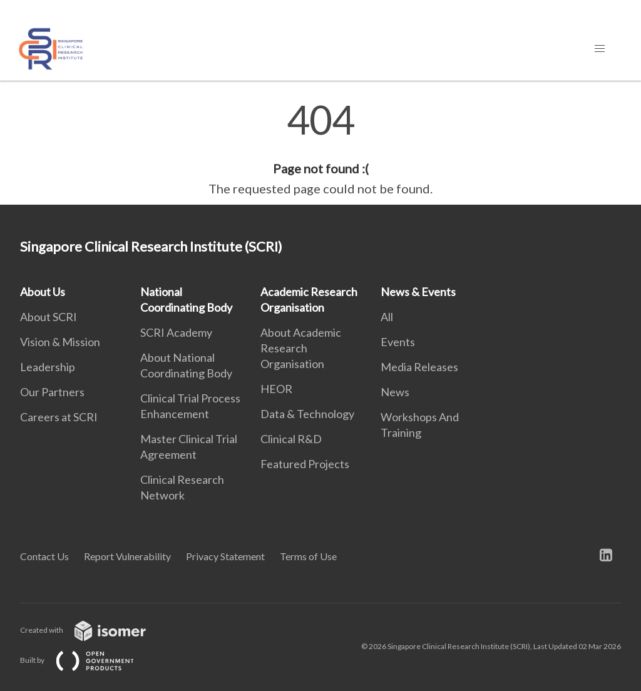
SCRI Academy (176, 332)
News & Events (418, 292)
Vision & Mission (60, 342)
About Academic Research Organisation (300, 348)
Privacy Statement (225, 556)
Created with (93, 630)
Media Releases (419, 367)
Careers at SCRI (59, 417)
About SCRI (48, 317)
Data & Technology (307, 414)
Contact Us (44, 556)
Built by (87, 660)
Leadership (47, 367)
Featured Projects (304, 464)
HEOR (276, 389)
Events (398, 342)
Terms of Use (308, 556)
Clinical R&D (291, 439)
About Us (42, 292)
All (387, 317)
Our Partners (52, 392)
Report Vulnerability (127, 556)
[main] (320, 149)
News (395, 392)
